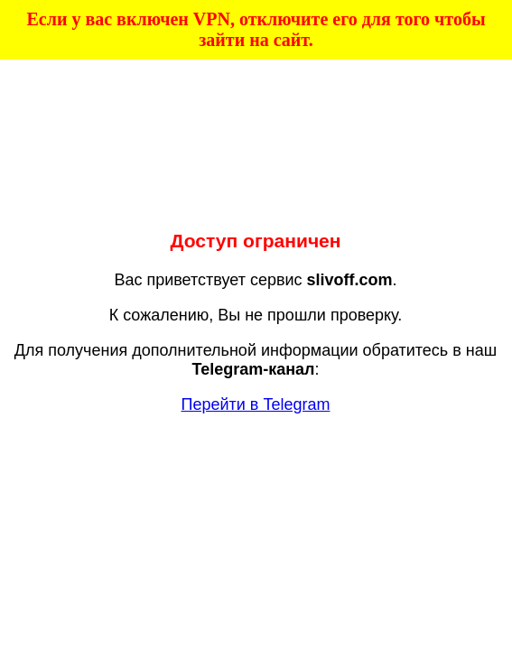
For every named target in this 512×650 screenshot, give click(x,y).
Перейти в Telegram (256, 404)
